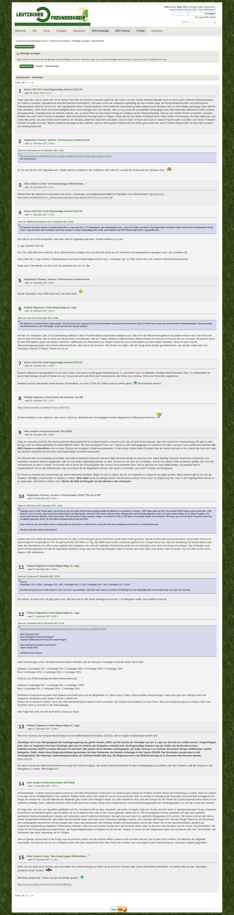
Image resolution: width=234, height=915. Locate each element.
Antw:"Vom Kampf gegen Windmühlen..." (63, 183)
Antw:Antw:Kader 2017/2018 (56, 431)
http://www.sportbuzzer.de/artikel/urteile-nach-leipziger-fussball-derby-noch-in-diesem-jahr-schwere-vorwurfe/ (65, 156)
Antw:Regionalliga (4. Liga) (61, 307)
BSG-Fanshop (122, 31)
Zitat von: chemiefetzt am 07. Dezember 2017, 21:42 (41, 623)
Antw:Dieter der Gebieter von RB (64, 397)
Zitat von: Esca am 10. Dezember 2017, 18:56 (38, 318)
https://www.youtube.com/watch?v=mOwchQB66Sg (44, 884)
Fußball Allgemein (34, 307)
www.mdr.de (24, 759)
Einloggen (61, 31)
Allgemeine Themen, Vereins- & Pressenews (48, 140)
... (30, 82)
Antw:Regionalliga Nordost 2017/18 (62, 89)
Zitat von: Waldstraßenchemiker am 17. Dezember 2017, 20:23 (45, 222)
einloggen (193, 7)
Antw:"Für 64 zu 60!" (90, 495)
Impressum (156, 31)
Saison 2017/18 (32, 89)
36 (32, 82)
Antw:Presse (82, 140)
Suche (46, 31)
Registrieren (79, 31)
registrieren (209, 7)
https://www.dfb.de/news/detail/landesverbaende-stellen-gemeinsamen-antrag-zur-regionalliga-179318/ (63, 629)
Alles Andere (31, 183)
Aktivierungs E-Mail (193, 9)
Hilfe (34, 31)
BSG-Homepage (100, 31)
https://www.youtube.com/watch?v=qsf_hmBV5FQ (43, 407)
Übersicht (20, 31)
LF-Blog (140, 31)
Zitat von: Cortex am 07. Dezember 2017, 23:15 (39, 576)
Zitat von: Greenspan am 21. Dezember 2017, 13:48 (41, 151)
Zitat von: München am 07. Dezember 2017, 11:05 (40, 506)
